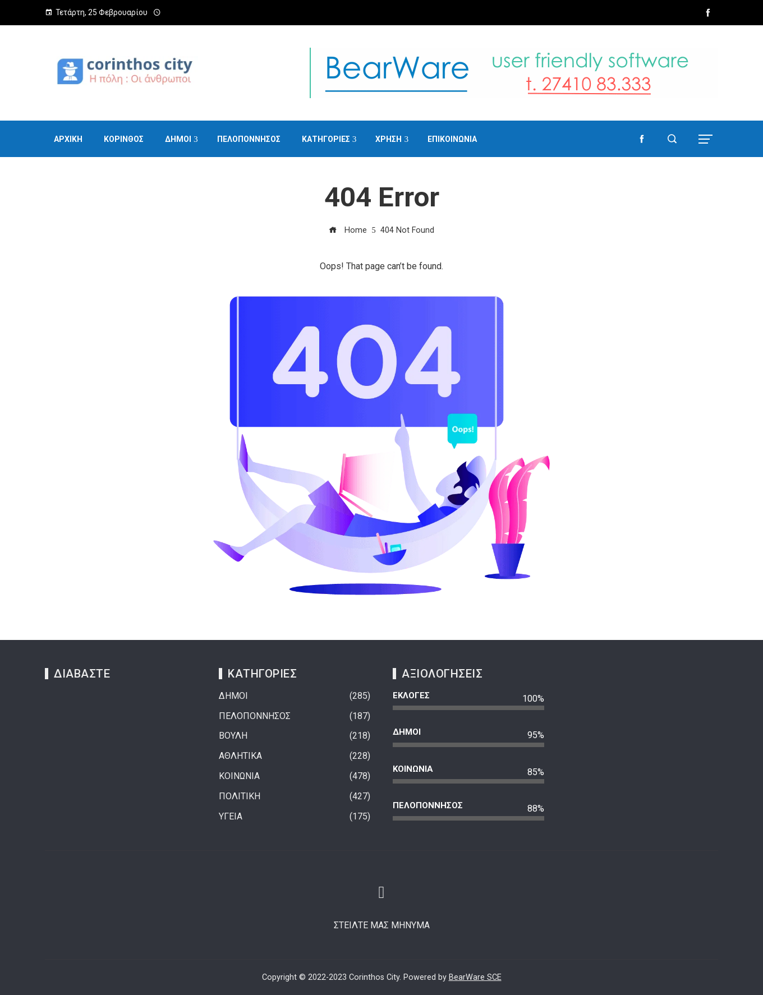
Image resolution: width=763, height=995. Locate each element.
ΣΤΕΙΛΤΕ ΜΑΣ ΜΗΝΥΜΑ (382, 925)
